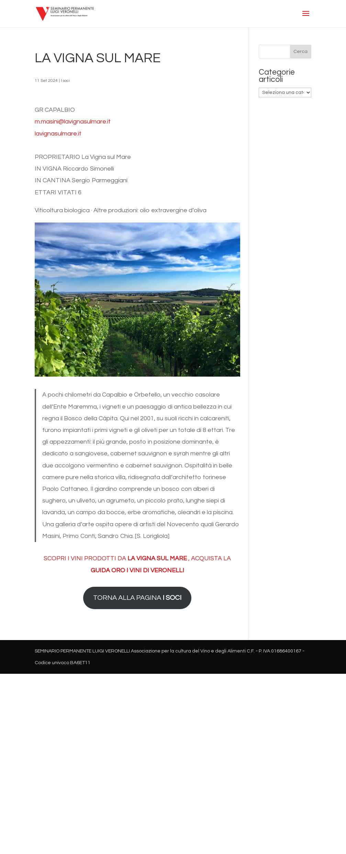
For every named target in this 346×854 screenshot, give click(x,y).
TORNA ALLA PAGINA (137, 597)
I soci (65, 80)
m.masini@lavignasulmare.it (73, 121)
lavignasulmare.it (58, 133)
